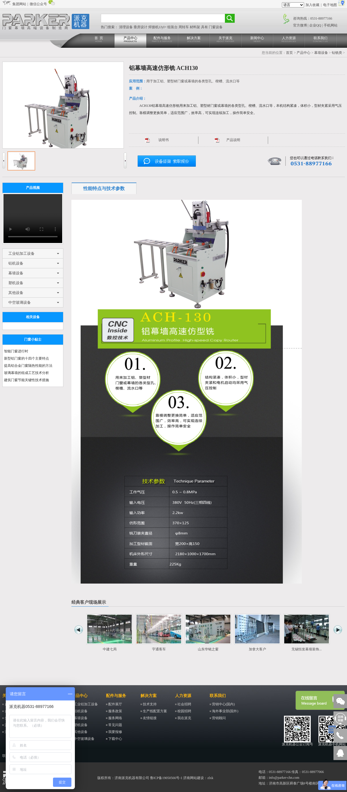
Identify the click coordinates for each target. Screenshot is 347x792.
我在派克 (184, 718)
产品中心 (130, 39)
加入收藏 (312, 5)
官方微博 (300, 25)
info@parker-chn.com (284, 778)
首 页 (99, 39)
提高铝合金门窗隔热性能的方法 (28, 366)
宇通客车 (159, 649)
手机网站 (330, 25)
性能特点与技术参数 (104, 188)
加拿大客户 (257, 649)
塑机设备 (15, 283)
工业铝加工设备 (21, 253)
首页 (289, 53)
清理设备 (126, 27)
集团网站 (19, 4)
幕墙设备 (321, 53)
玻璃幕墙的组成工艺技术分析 (26, 373)
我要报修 (115, 732)
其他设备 (15, 292)
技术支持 (150, 704)
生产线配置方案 (155, 711)
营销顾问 (219, 718)
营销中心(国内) (223, 704)
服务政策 (115, 711)
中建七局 (110, 649)
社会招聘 (184, 704)
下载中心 (115, 739)
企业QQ (315, 25)
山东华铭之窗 (208, 649)
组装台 (173, 27)
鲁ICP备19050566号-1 (166, 778)
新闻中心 (257, 39)
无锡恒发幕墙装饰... (306, 649)
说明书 (163, 140)
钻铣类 (337, 53)
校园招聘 (184, 711)
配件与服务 (162, 39)
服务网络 (115, 718)
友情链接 (150, 718)
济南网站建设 (193, 778)
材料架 (195, 27)
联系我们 (320, 39)
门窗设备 (216, 27)
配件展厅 (115, 704)
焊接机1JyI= (157, 27)
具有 (205, 27)
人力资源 (289, 39)
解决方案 (194, 39)
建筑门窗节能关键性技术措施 (26, 380)
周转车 (184, 27)
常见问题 (115, 725)
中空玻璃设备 (19, 302)
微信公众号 (38, 4)
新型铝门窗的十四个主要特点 (26, 358)
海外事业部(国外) (225, 711)
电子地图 (330, 5)
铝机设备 (15, 263)
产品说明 (233, 140)
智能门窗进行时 (16, 351)
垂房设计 (141, 27)
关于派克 (225, 39)
